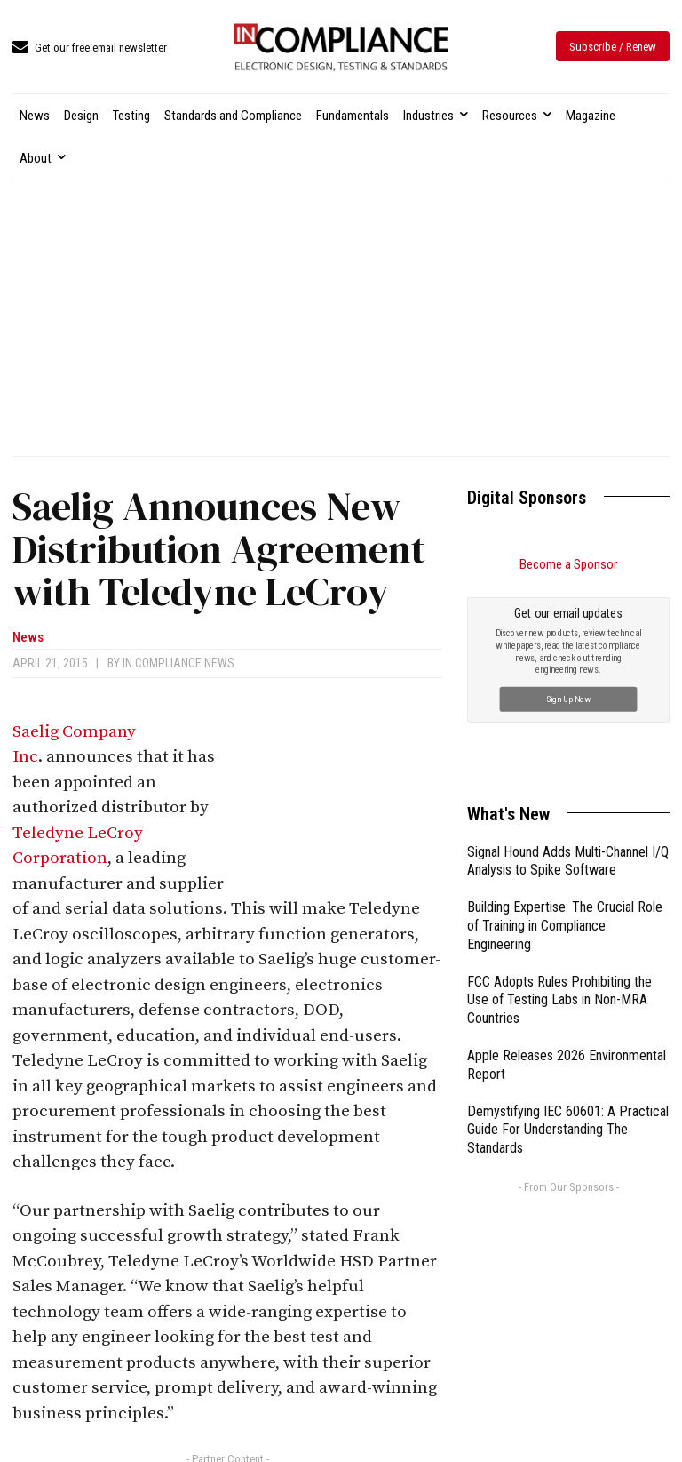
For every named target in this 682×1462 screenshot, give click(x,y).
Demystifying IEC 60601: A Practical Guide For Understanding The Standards (568, 1130)
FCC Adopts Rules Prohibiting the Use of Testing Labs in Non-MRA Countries (559, 1000)
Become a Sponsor (568, 564)
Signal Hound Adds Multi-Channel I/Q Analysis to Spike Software (568, 861)
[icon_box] (89, 48)
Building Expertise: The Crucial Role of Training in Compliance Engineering (564, 926)
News (28, 637)
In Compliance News (178, 663)
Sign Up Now (568, 698)
